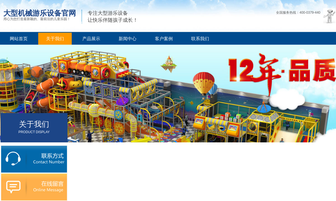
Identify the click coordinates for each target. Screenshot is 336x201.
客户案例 (164, 38)
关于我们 (55, 38)
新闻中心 (127, 38)
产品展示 (91, 38)
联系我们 (200, 38)
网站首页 (19, 38)
